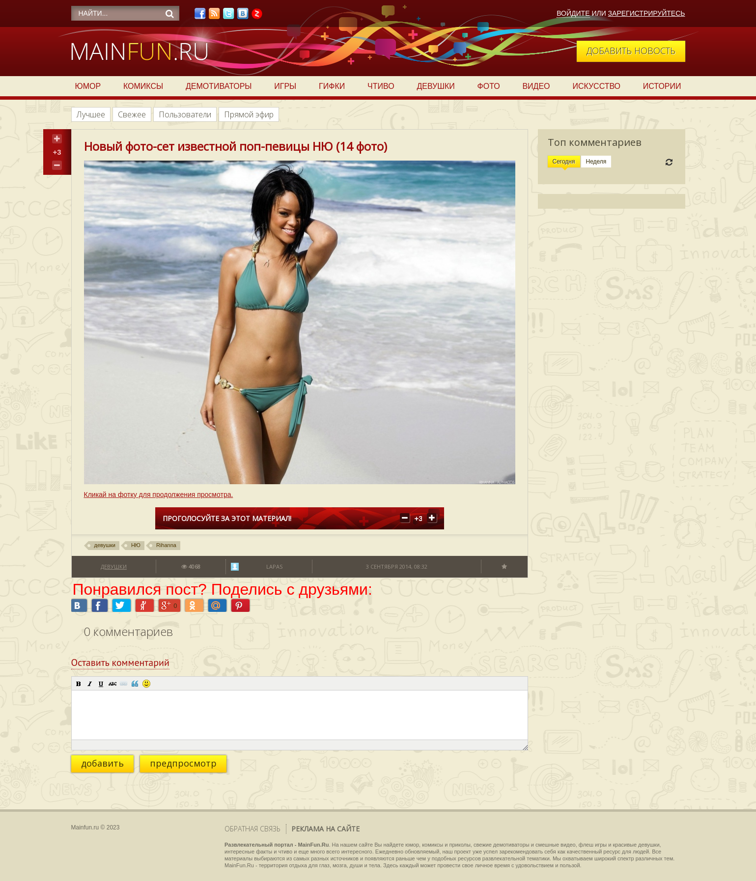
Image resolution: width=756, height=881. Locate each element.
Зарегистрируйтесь (646, 13)
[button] (78, 683)
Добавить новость (631, 50)
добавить (102, 763)
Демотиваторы (219, 86)
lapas (274, 566)
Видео (536, 86)
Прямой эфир (249, 114)
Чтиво (380, 86)
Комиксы (143, 86)
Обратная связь (252, 828)
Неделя (596, 161)
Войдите (573, 13)
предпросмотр (183, 763)
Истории (662, 86)
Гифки (332, 86)
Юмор (88, 86)
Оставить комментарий (120, 662)
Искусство (596, 86)
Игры (285, 86)
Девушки (435, 86)
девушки (104, 545)
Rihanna (166, 545)
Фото (488, 86)
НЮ (135, 545)
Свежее (132, 114)
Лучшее (91, 114)
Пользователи (185, 114)
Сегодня (564, 161)
